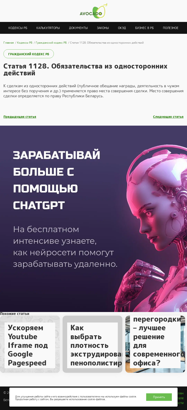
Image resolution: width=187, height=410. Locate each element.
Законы (103, 28)
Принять (159, 397)
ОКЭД (122, 28)
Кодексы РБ (17, 28)
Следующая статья (168, 117)
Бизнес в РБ (144, 28)
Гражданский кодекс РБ (28, 54)
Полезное (171, 28)
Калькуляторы (48, 28)
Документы (78, 28)
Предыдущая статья (19, 117)
